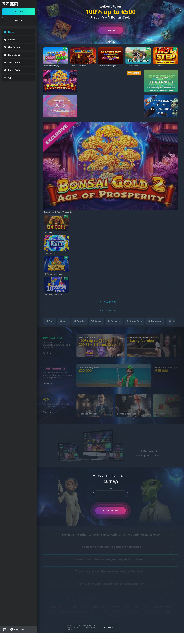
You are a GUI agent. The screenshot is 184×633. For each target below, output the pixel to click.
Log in (18, 21)
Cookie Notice (86, 625)
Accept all (109, 627)
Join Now (18, 12)
